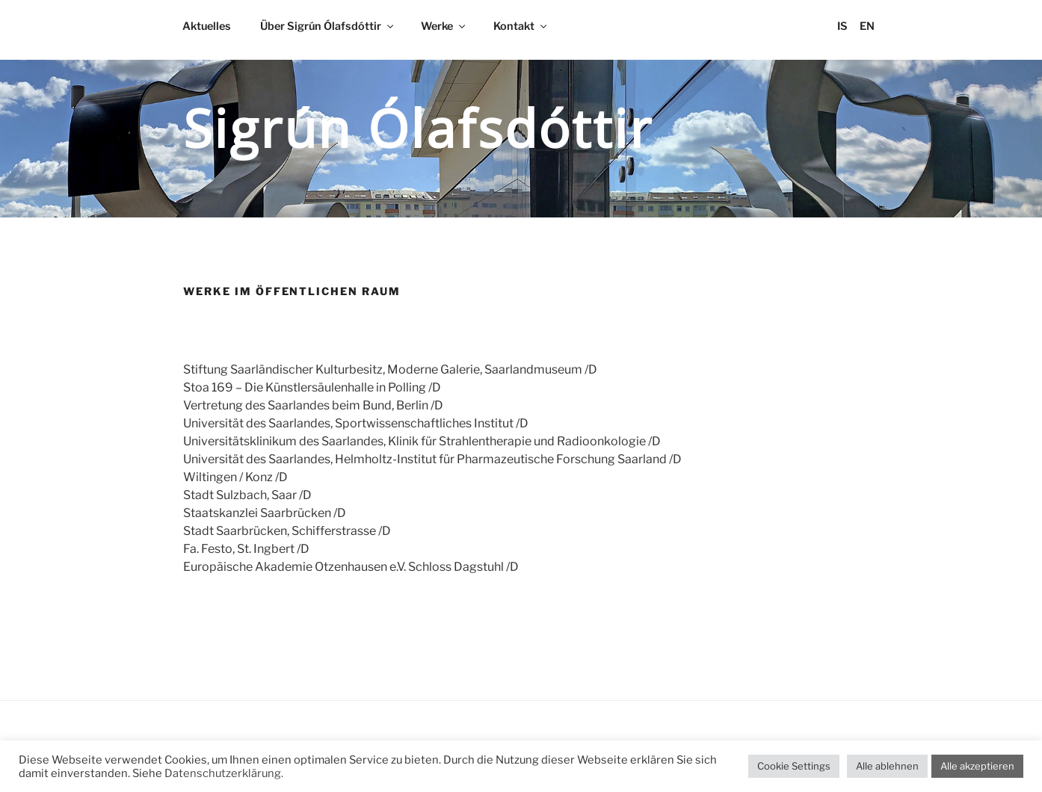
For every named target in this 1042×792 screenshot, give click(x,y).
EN (867, 26)
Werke (444, 26)
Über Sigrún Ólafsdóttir (327, 26)
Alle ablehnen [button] (887, 766)
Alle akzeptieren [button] (977, 766)
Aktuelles (206, 26)
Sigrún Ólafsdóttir (418, 128)
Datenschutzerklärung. (223, 773)
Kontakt (521, 26)
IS (842, 26)
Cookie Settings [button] (793, 766)
